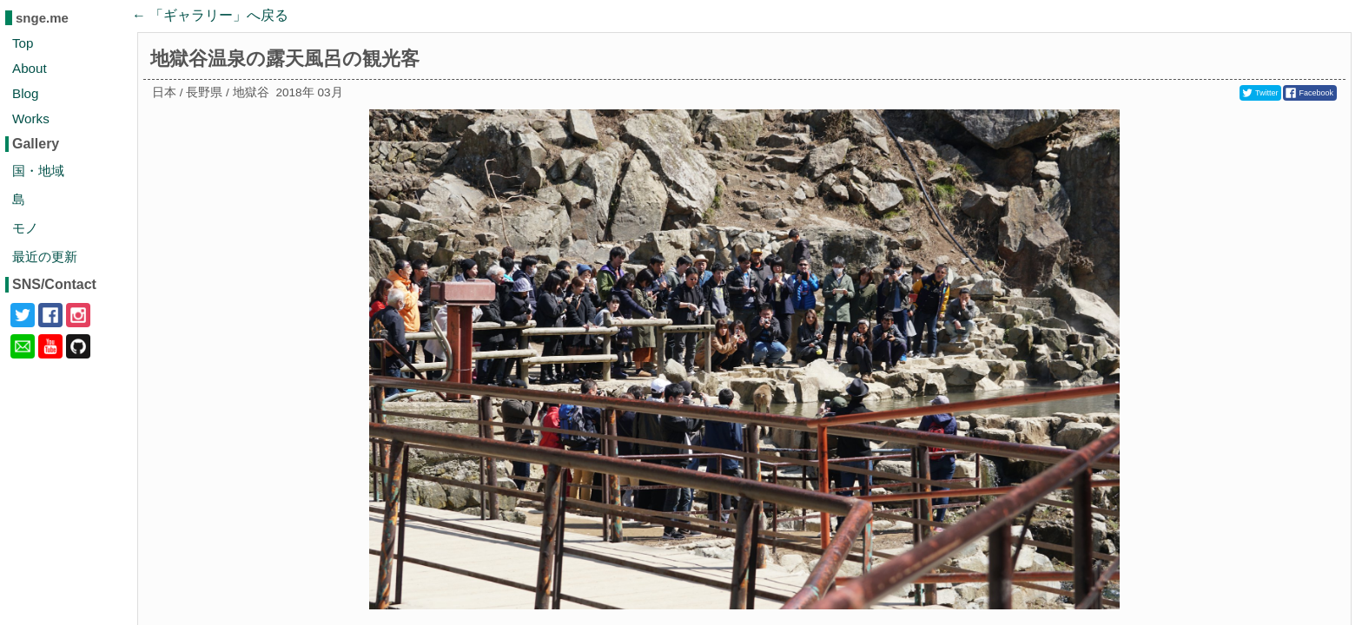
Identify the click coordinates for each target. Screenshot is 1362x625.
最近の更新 (44, 256)
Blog (25, 93)
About (29, 68)
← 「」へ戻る (210, 15)
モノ (25, 227)
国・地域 (38, 170)
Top (23, 43)
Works (31, 118)
